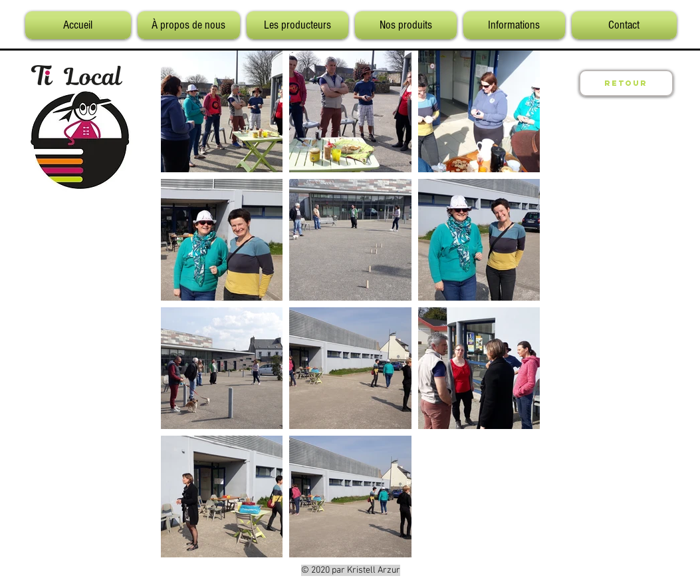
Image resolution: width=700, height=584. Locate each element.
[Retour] (626, 83)
